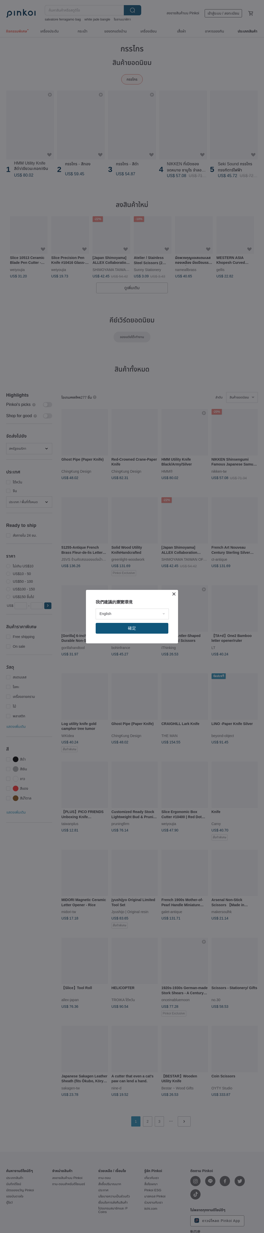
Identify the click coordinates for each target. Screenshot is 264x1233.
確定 (132, 628)
